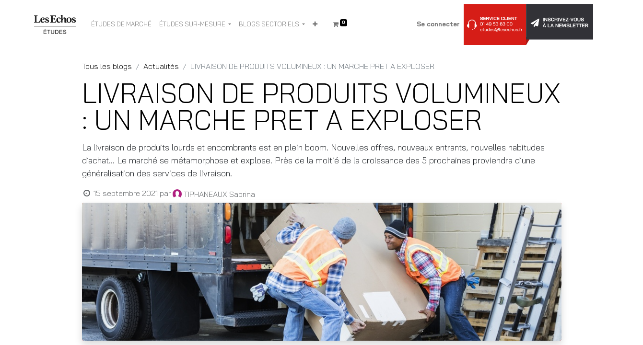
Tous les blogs (107, 66)
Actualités (161, 66)
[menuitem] (121, 24)
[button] (315, 24)
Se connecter (438, 24)
